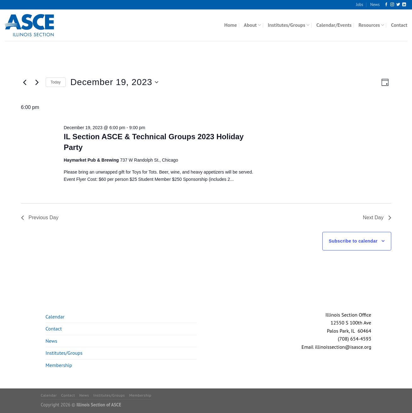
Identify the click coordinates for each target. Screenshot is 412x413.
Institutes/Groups (288, 25)
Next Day (377, 217)
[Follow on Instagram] (392, 5)
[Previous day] (25, 82)
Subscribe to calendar (353, 241)
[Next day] (37, 82)
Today (56, 82)
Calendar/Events (334, 25)
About (252, 25)
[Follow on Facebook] (386, 5)
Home (230, 25)
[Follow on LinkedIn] (404, 5)
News (375, 4)
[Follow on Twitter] (398, 5)
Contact (399, 25)
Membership (59, 365)
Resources (371, 25)
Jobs (359, 4)
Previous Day (40, 217)
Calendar (55, 316)
